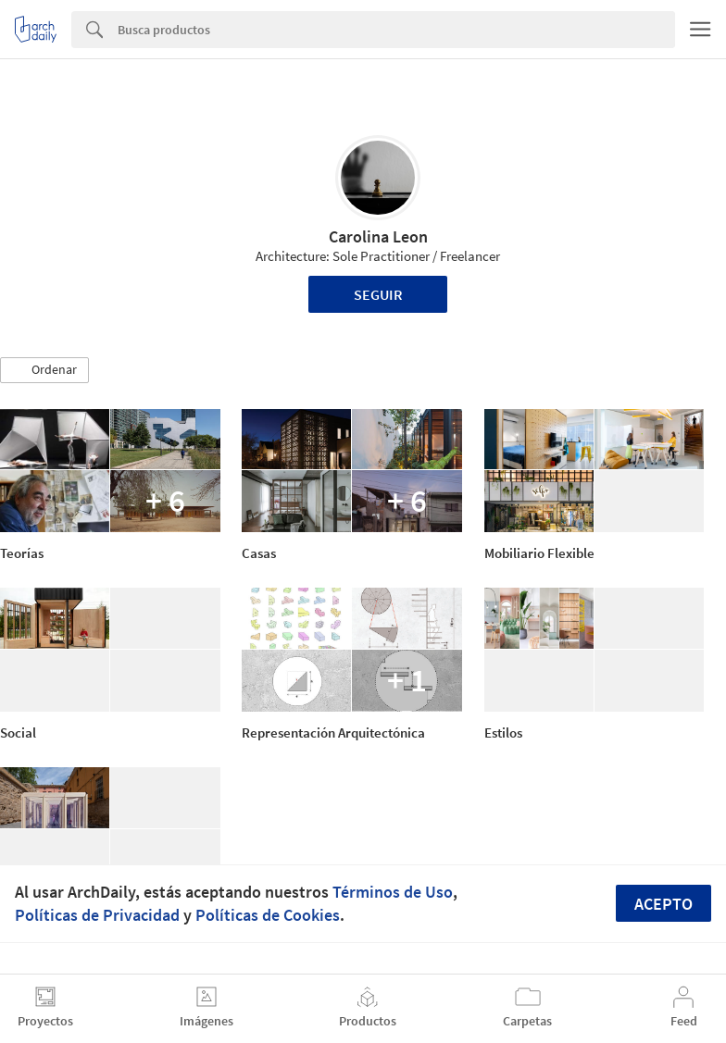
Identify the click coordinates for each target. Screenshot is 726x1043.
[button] (44, 370)
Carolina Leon (378, 236)
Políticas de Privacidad (97, 914)
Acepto (663, 903)
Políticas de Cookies (267, 914)
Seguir (378, 294)
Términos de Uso (392, 891)
